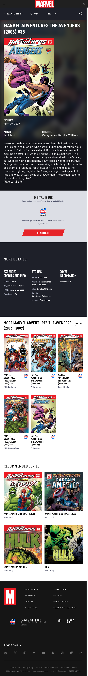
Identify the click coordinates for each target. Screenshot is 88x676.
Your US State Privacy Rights (47, 667)
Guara (17, 448)
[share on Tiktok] (80, 653)
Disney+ (57, 595)
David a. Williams (68, 135)
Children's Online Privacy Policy (18, 671)
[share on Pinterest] (62, 653)
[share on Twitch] (71, 653)
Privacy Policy (28, 667)
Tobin (5, 387)
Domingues (12, 387)
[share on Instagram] (24, 653)
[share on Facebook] (5, 653)
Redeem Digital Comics (65, 608)
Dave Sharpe (45, 300)
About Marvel (31, 589)
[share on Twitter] (15, 653)
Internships (30, 608)
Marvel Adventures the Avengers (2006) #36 (10, 440)
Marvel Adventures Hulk (15, 567)
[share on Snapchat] (52, 653)
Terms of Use (15, 667)
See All (78, 324)
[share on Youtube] (43, 653)
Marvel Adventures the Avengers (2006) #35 (37, 440)
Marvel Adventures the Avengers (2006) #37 (64, 379)
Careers (28, 601)
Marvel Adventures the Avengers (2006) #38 (37, 379)
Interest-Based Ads (58, 671)
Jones (37, 448)
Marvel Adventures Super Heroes (19, 513)
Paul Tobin (10, 135)
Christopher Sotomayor (41, 296)
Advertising (59, 589)
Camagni (38, 387)
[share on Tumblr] (34, 653)
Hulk (47, 567)
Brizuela (66, 387)
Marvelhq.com (60, 601)
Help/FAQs (29, 595)
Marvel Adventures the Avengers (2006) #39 (10, 379)
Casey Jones (49, 135)
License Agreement (40, 671)
